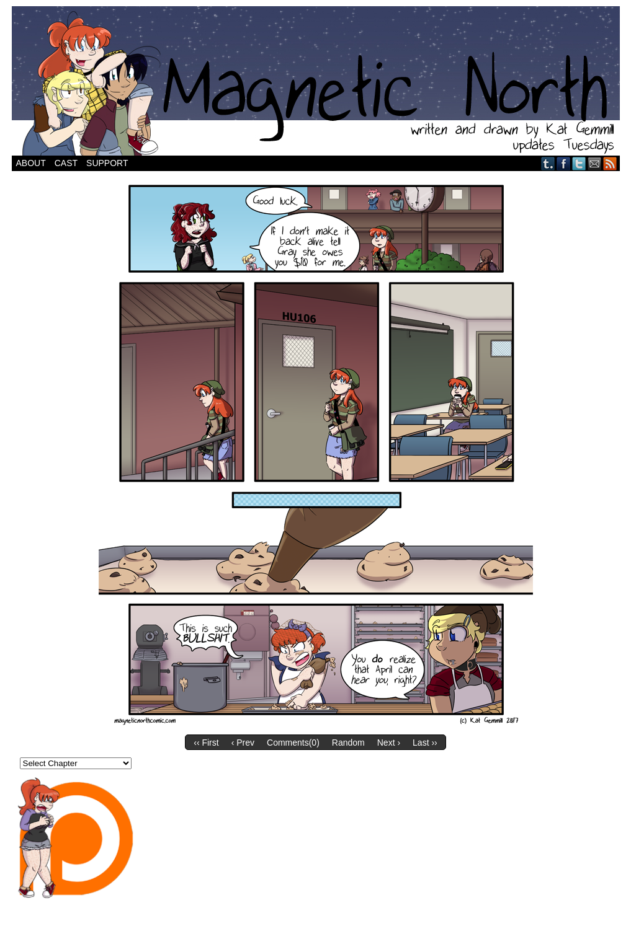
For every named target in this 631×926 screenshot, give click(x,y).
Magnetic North (316, 81)
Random (348, 742)
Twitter (579, 163)
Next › (388, 742)
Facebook (563, 163)
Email (594, 163)
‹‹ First (206, 742)
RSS (610, 163)
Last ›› (425, 742)
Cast (66, 163)
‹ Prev (242, 742)
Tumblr (548, 163)
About (31, 163)
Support (107, 163)
